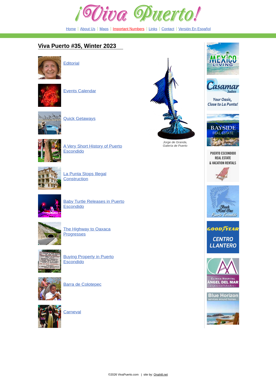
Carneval (72, 311)
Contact (167, 29)
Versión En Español (194, 29)
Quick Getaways (79, 118)
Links (153, 29)
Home (71, 29)
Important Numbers (128, 29)
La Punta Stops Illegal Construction (85, 176)
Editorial (71, 63)
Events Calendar (79, 90)
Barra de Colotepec (82, 284)
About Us (87, 29)
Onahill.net (161, 374)
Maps (104, 29)
